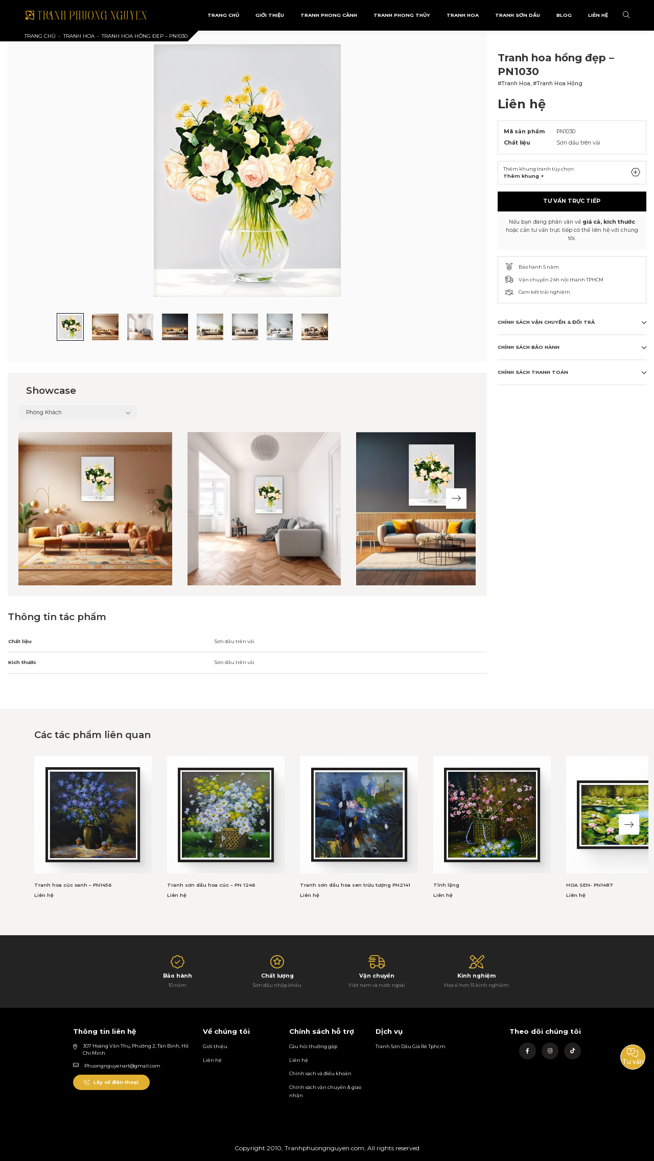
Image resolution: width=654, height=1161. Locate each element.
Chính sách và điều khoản (320, 1073)
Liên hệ (212, 1060)
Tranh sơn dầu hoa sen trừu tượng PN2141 (355, 885)
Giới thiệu (215, 1046)
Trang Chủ (223, 15)
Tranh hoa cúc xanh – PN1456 (72, 885)
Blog (564, 15)
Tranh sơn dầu (517, 15)
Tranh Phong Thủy (401, 15)
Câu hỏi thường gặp (313, 1046)
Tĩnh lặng (446, 885)
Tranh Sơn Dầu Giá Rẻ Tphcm (411, 1046)
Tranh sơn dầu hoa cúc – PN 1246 (211, 885)
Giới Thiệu (269, 15)
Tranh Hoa (463, 15)
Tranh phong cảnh (328, 15)
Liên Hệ (598, 15)
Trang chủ (40, 36)
